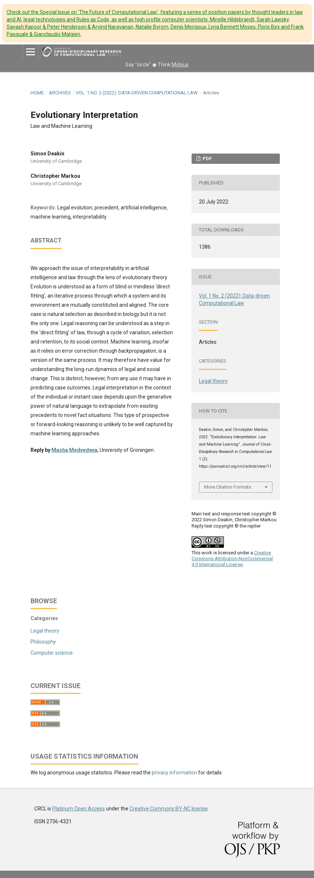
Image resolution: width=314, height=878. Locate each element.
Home (37, 93)
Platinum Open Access (78, 809)
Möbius (180, 65)
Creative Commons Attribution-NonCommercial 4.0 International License (232, 559)
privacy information (174, 773)
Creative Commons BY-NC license (168, 809)
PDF (206, 158)
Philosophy (43, 642)
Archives (60, 93)
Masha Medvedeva (74, 450)
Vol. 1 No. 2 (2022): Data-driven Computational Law (137, 93)
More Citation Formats (227, 487)
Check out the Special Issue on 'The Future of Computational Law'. (155, 23)
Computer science (52, 653)
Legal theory (213, 381)
